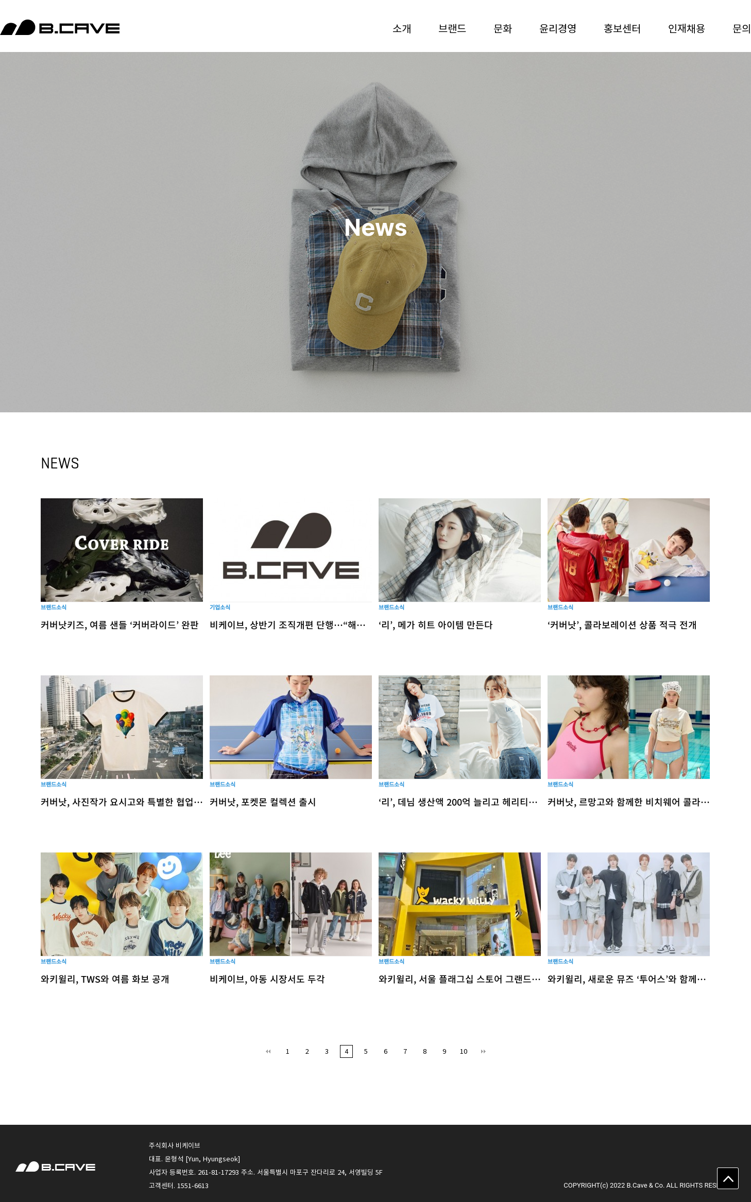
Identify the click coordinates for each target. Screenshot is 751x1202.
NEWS (60, 463)
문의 (741, 28)
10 (463, 1051)
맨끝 (483, 1051)
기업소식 (220, 607)
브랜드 (452, 28)
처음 (268, 1051)
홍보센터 (622, 28)
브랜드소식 (53, 607)
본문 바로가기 (0, 0)
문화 (502, 28)
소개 (401, 28)
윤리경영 (557, 28)
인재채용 (686, 28)
